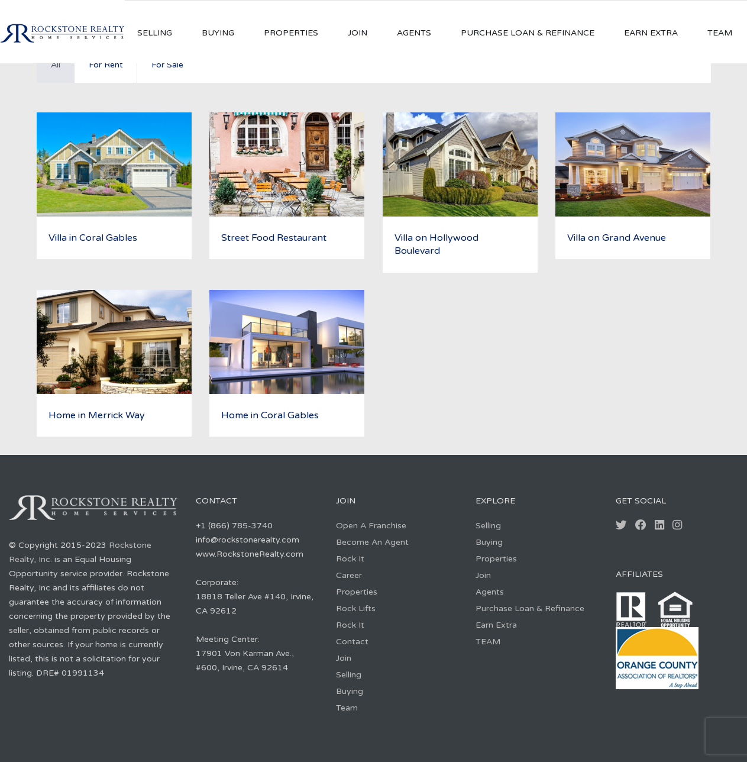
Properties (291, 33)
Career (349, 575)
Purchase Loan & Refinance (527, 33)
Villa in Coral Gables (92, 238)
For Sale (167, 65)
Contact (352, 642)
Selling (154, 33)
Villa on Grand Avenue (616, 238)
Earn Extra (651, 33)
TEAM (719, 33)
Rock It (350, 559)
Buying (218, 33)
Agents (414, 33)
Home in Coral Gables (270, 415)
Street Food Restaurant (273, 238)
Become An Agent (372, 542)
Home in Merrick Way (96, 415)
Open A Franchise (371, 526)
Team (347, 708)
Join (357, 33)
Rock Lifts (356, 608)
